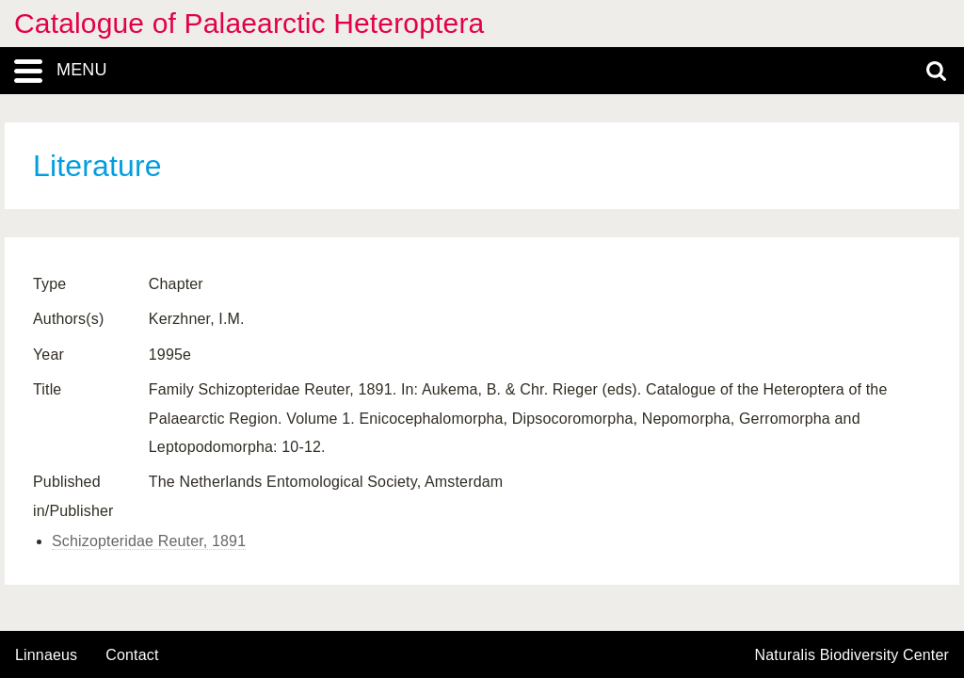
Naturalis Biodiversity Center (852, 655)
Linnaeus (46, 655)
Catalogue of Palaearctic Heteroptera (249, 23)
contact (131, 655)
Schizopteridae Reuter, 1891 (149, 541)
